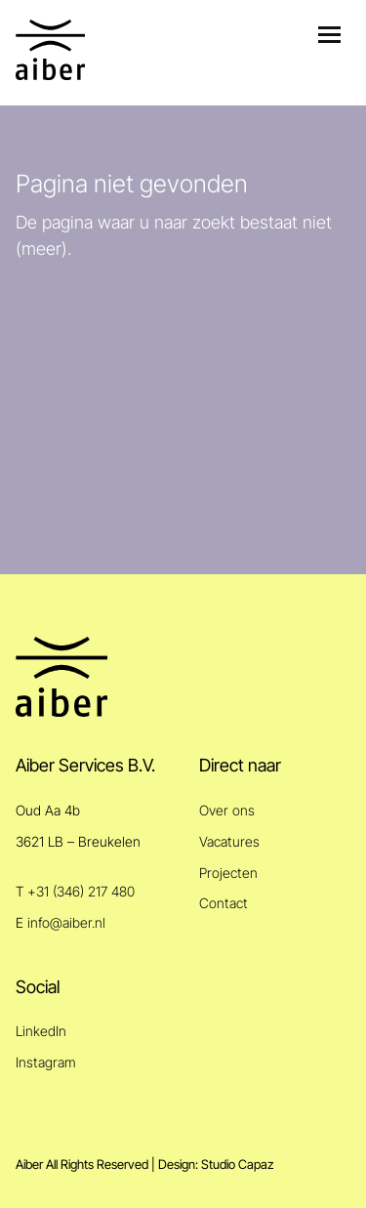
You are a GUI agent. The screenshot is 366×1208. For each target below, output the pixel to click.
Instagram (46, 1062)
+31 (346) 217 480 (81, 891)
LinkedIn (41, 1030)
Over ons (227, 810)
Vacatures (229, 841)
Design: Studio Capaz (215, 1164)
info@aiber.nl (66, 922)
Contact (223, 903)
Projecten (228, 872)
